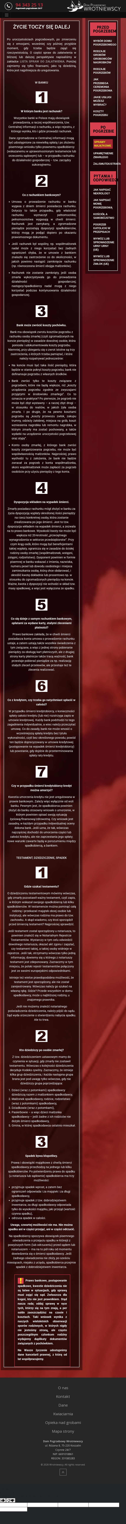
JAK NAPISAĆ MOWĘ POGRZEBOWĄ (102, 204)
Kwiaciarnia (63, 1413)
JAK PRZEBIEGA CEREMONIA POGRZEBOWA (102, 85)
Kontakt (63, 1396)
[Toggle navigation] (7, 15)
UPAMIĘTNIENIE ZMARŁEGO (103, 155)
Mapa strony (63, 1431)
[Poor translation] (10, 1500)
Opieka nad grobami (63, 1422)
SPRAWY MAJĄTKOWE (102, 144)
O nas (63, 1387)
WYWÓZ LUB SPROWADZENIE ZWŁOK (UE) (103, 260)
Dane (63, 1405)
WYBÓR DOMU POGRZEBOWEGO (103, 42)
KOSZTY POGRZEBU (100, 113)
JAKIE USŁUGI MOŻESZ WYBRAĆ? (102, 101)
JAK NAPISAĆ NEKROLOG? (102, 191)
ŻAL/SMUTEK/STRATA (103, 163)
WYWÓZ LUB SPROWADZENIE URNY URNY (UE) (103, 244)
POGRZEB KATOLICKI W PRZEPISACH (101, 228)
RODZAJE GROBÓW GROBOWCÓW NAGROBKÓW (102, 57)
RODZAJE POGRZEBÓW (102, 71)
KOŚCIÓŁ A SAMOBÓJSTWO (103, 216)
